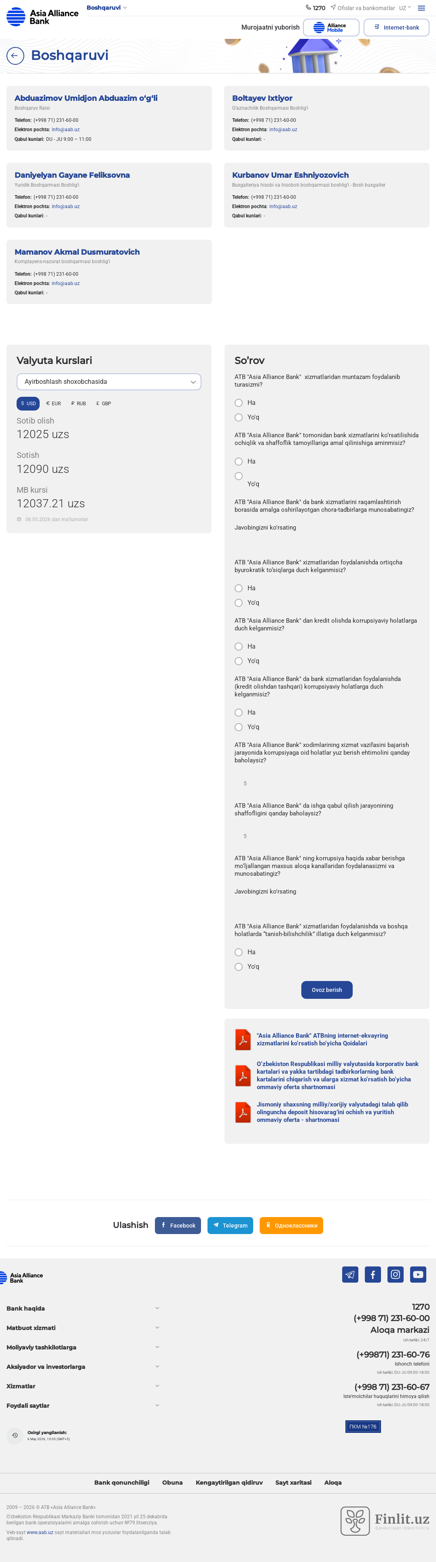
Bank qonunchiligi (121, 1482)
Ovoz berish (327, 990)
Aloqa (333, 1482)
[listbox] (109, 381)
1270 (421, 1307)
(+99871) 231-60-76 (393, 1355)
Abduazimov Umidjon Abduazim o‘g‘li (86, 98)
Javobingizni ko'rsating (265, 527)
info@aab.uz (66, 129)
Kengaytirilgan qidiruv (229, 1482)
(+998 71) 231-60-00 (56, 120)
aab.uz (42, 16)
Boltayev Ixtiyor (262, 98)
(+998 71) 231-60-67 (392, 1387)
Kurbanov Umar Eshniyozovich (290, 175)
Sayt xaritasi (293, 1482)
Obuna (172, 1482)
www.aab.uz (40, 1532)
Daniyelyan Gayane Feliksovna (72, 175)
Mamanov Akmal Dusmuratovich (77, 252)
